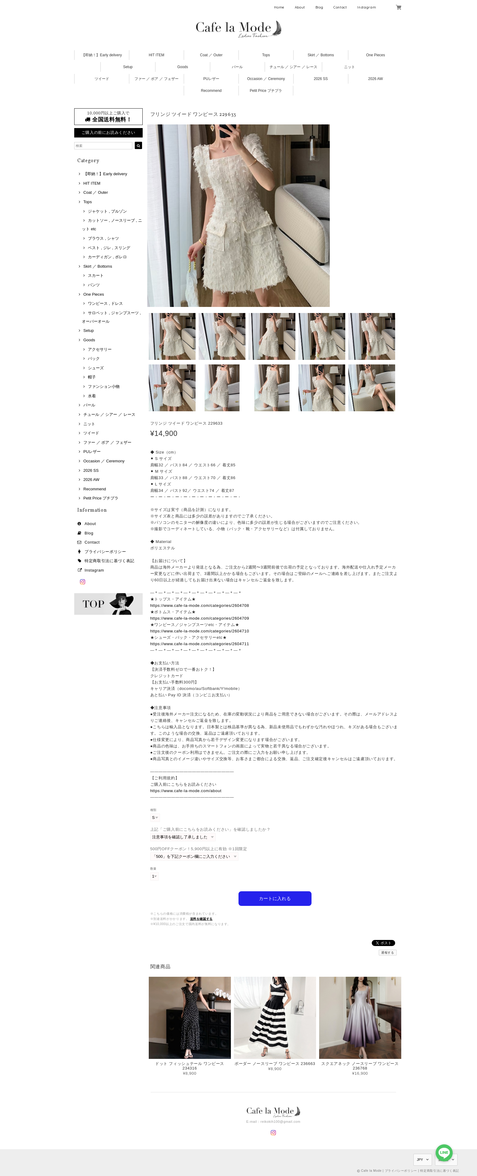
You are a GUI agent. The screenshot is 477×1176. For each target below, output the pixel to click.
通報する (387, 952)
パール (237, 67)
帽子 (92, 377)
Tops (266, 55)
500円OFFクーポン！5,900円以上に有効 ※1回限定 (198, 849)
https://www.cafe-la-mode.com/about (185, 790)
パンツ (94, 285)
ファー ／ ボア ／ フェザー (156, 79)
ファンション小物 (104, 386)
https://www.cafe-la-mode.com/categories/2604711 (199, 644)
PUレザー (211, 79)
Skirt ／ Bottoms (321, 55)
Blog (319, 7)
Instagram (366, 7)
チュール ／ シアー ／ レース (293, 67)
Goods (182, 67)
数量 (153, 868)
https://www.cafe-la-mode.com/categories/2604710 (199, 631)
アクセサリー (100, 349)
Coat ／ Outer (211, 55)
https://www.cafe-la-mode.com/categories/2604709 (199, 618)
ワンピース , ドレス (105, 303)
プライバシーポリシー (105, 551)
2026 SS (321, 79)
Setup (128, 67)
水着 (92, 396)
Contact (340, 7)
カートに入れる (275, 898)
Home (279, 7)
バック (94, 358)
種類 (153, 810)
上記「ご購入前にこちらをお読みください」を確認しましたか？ (210, 829)
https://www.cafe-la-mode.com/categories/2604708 (199, 605)
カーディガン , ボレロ (107, 257)
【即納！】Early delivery (102, 55)
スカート (96, 275)
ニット (349, 67)
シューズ (96, 368)
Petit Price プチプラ (266, 91)
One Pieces (375, 55)
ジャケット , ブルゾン (107, 211)
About (300, 7)
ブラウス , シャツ (103, 238)
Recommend (211, 91)
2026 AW (375, 79)
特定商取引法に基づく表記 (109, 560)
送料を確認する (201, 918)
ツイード (102, 79)
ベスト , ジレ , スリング (109, 247)
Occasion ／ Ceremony (266, 79)
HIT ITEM (156, 55)
